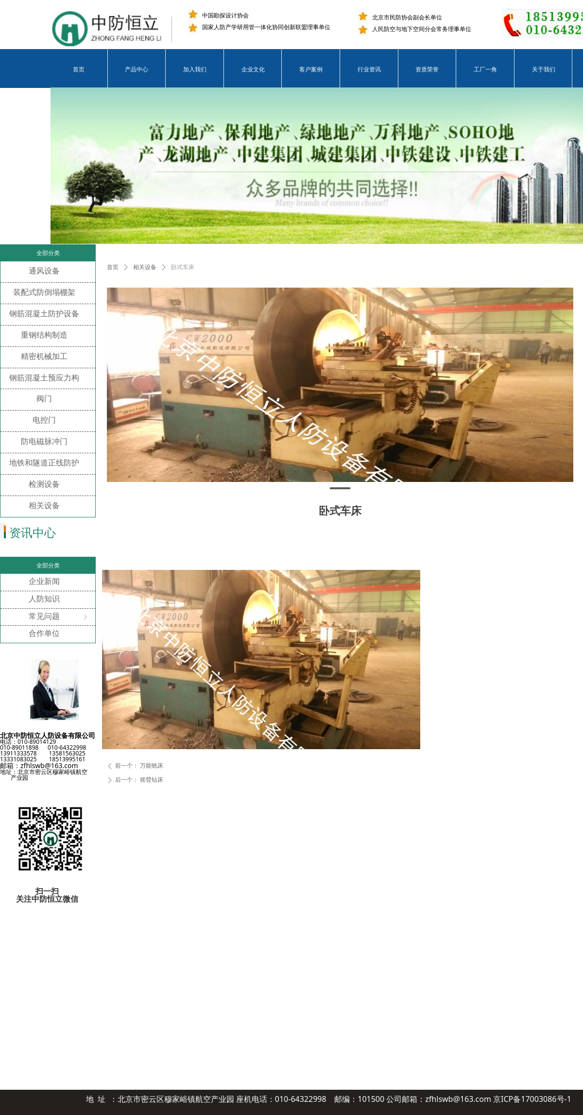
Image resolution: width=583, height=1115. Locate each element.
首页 (113, 267)
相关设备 (144, 267)
